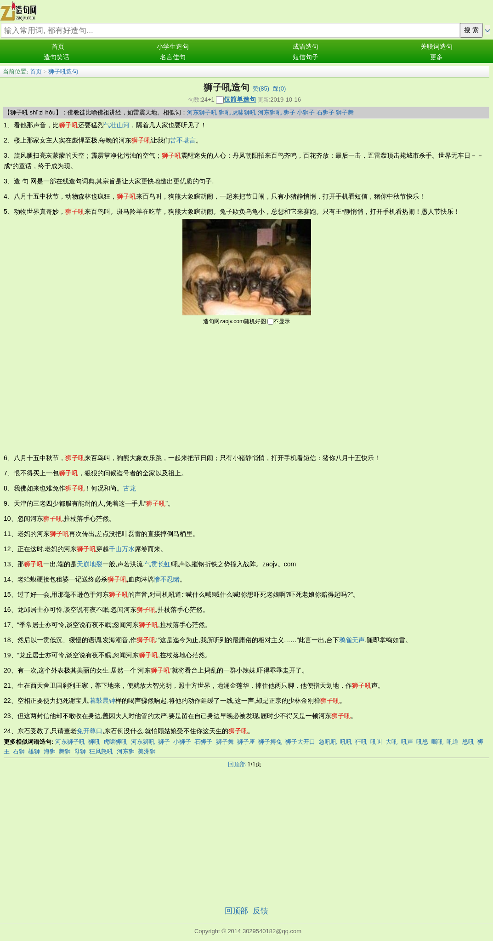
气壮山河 (117, 125)
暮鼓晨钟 (102, 700)
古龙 (129, 488)
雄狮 (34, 751)
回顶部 (237, 764)
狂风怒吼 (101, 751)
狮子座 (246, 741)
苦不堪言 (183, 140)
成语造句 (305, 46)
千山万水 (122, 549)
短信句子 (305, 57)
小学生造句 (173, 46)
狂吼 (361, 741)
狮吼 (225, 112)
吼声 (407, 741)
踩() (279, 88)
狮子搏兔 (270, 741)
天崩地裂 (89, 564)
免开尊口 (89, 731)
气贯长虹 (157, 564)
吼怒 (422, 741)
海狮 (50, 751)
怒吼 (468, 741)
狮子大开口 (300, 741)
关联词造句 (436, 46)
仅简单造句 (240, 99)
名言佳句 (173, 57)
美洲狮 (147, 751)
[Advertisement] (247, 388)
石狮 (19, 751)
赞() (261, 88)
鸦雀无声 (352, 640)
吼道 (453, 741)
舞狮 (65, 751)
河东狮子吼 (202, 112)
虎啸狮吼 (244, 112)
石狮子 (325, 112)
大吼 (391, 741)
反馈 (260, 911)
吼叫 (376, 741)
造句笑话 (56, 57)
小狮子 (306, 112)
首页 (57, 46)
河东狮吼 (270, 112)
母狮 (80, 751)
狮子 (289, 112)
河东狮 (126, 751)
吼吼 (346, 741)
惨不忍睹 (167, 579)
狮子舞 (345, 112)
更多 (436, 57)
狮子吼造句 (63, 71)
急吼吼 (328, 741)
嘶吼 (437, 741)
